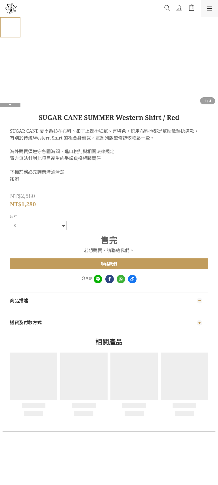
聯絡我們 (109, 264)
